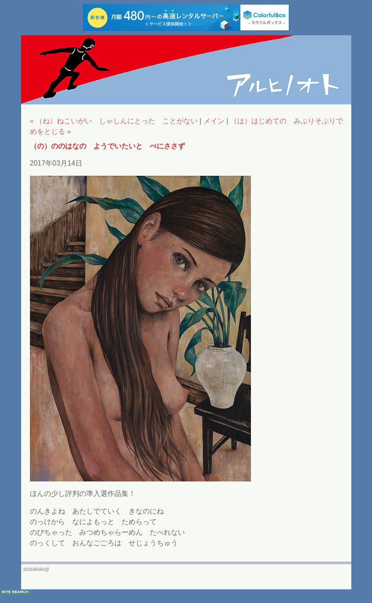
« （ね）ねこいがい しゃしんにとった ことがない (114, 121)
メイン (214, 121)
